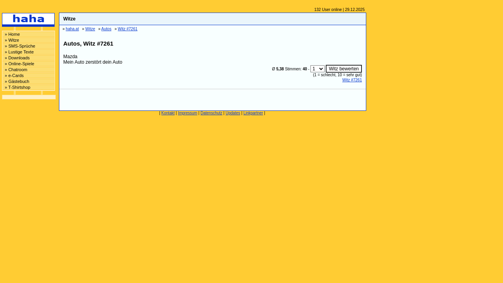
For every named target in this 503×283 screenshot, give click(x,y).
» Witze (12, 40)
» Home (12, 34)
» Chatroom (16, 69)
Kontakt (168, 113)
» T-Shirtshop (17, 87)
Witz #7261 (352, 80)
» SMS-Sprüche (20, 46)
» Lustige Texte (19, 52)
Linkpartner (253, 113)
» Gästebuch (17, 81)
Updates (233, 113)
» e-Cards (14, 75)
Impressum (187, 113)
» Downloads (17, 57)
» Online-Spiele (19, 63)
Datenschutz (211, 113)
